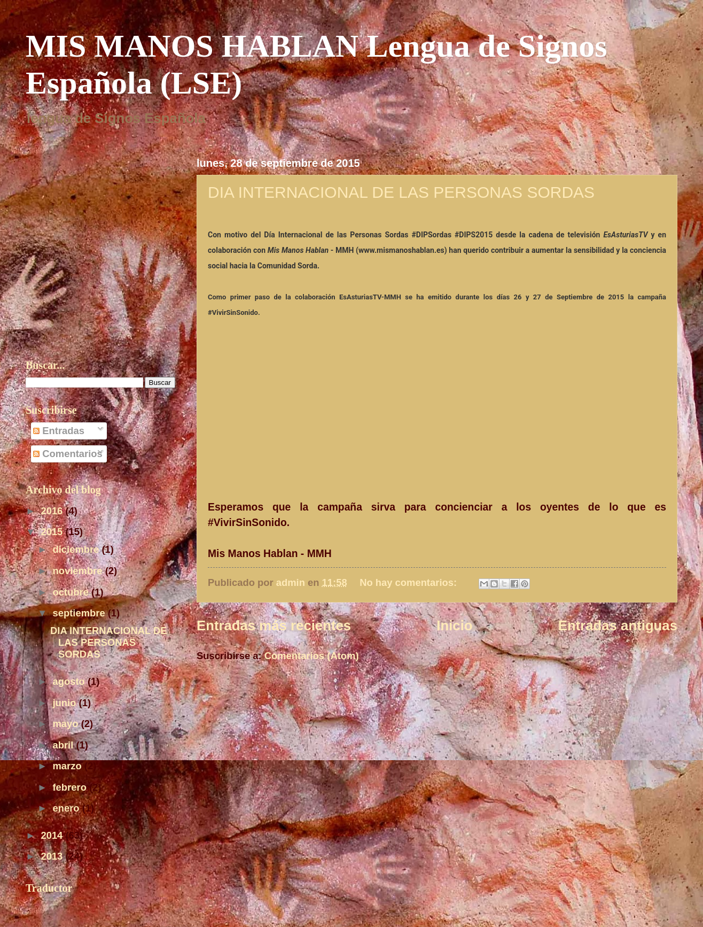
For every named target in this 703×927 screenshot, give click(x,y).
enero (67, 808)
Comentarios (68, 453)
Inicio (454, 625)
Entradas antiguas (617, 625)
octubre (72, 592)
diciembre (77, 549)
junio (66, 702)
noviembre (79, 570)
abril (64, 745)
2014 (53, 835)
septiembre (80, 613)
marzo (68, 765)
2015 (53, 531)
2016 (53, 510)
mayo (67, 723)
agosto (70, 681)
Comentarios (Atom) (311, 655)
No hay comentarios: (409, 582)
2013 (53, 856)
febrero (71, 787)
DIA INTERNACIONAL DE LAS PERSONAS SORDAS (401, 192)
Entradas (58, 430)
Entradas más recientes (274, 625)
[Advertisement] (322, 695)
